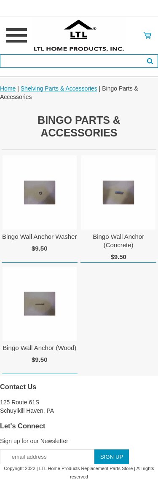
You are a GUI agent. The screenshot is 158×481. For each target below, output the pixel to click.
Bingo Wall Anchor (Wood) (39, 347)
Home (8, 88)
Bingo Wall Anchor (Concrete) (118, 241)
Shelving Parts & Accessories (59, 88)
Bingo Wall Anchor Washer (39, 236)
